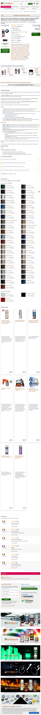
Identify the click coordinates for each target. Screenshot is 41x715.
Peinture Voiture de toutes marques (10, 618)
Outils (27, 1)
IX (25, 59)
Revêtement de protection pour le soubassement (9, 106)
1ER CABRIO (28, 46)
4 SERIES (23, 48)
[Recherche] (17, 3)
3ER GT (24, 55)
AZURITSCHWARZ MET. (8, 214)
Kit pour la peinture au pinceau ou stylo (23, 95)
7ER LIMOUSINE (22, 53)
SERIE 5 (15, 45)
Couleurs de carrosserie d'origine (10, 537)
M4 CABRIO (14, 58)
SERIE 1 (28, 44)
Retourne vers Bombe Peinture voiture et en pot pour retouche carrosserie (16, 82)
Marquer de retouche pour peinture (36, 101)
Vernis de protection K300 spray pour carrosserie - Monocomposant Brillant (34, 345)
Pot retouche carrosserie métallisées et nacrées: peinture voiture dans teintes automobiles (37, 71)
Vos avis (4, 483)
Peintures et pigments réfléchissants (11, 586)
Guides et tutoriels (16, 1)
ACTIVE (12, 56)
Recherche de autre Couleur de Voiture (5, 50)
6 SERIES (15, 57)
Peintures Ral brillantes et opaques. (10, 553)
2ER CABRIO (23, 58)
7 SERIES (18, 57)
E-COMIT (21, 667)
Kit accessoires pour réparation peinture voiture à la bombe (36, 95)
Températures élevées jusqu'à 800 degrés (10, 602)
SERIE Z (12, 46)
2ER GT (15, 59)
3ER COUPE (27, 47)
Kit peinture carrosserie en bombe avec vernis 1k (23, 69)
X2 (16, 59)
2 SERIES (22, 57)
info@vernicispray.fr (6, 655)
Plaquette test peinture (36, 88)
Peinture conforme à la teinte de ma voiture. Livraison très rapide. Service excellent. (15, 488)
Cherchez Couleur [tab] (7, 493)
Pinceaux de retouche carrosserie (8, 101)
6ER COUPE (27, 49)
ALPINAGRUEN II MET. (8, 209)
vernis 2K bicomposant (29, 157)
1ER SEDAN (19, 58)
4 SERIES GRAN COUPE (19, 55)
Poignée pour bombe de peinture (36, 106)
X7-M (22, 59)
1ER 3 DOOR (23, 46)
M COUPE (27, 54)
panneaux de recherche (25, 145)
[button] (37, 4)
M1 (23, 59)
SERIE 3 (12, 45)
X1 (14, 46)
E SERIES (27, 53)
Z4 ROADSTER (17, 54)
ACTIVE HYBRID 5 (20, 56)
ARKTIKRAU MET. (28, 209)
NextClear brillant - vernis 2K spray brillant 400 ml (20, 345)
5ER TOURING (17, 49)
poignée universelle (20, 142)
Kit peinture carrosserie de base (23, 88)
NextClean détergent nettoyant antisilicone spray (7, 404)
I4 (24, 59)
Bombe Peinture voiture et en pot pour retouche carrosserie (13, 11)
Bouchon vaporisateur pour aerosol (23, 106)
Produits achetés (14, 436)
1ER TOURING (17, 47)
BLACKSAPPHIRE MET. (29, 214)
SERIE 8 (24, 45)
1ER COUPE (13, 47)
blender (32, 134)
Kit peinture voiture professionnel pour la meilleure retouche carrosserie (9, 71)
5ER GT (26, 48)
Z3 (19, 46)
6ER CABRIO (22, 49)
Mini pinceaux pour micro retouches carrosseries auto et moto (23, 101)
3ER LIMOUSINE (13, 48)
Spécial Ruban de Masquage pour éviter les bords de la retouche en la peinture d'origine (34, 376)
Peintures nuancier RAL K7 (10, 635)
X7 (20, 59)
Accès (30, 3)
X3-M (25, 54)
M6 (26, 44)
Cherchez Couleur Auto (6, 6)
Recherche (6, 509)
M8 (11, 58)
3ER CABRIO (22, 47)
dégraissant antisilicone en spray (34, 149)
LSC (23, 44)
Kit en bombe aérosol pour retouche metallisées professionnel (8, 89)
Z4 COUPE (22, 54)
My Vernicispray (36, 1)
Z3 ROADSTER (17, 53)
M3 (25, 44)
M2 (28, 57)
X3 (15, 46)
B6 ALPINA (27, 55)
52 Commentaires (21, 24)
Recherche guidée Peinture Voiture (29, 498)
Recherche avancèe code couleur (8, 515)
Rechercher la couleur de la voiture (22, 15)
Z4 (20, 46)
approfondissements (24, 163)
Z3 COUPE (12, 55)
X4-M (18, 59)
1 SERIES (15, 56)
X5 (16, 46)
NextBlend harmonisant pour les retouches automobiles (19, 404)
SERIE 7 (21, 45)
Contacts (30, 1)
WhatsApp (14, 145)
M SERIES (25, 57)
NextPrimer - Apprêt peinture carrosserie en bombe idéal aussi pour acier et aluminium (6, 346)
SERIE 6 (18, 45)
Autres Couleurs (5, 46)
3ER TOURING (19, 48)
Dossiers (22, 1)
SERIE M (27, 45)
